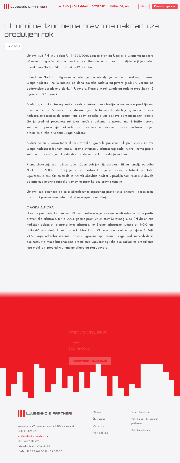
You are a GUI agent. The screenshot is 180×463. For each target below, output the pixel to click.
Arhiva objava (100, 433)
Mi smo (96, 412)
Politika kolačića (140, 430)
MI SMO (64, 6)
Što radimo (98, 419)
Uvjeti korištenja (140, 412)
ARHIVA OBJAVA (119, 6)
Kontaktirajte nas (166, 6)
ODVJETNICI (99, 6)
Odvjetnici (98, 426)
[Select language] (145, 6)
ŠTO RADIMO (80, 6)
